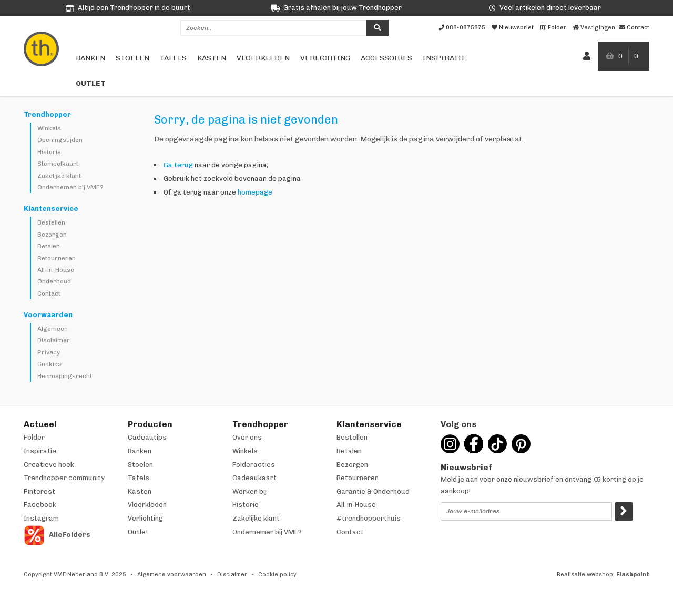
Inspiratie (444, 58)
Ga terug (178, 165)
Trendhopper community (64, 478)
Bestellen (51, 222)
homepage (255, 192)
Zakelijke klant (59, 175)
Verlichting (325, 58)
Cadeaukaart (254, 478)
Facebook (40, 505)
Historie (49, 152)
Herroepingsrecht (64, 376)
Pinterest (39, 491)
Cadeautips (147, 437)
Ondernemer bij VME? (267, 532)
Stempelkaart (57, 163)
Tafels (173, 58)
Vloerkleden (263, 58)
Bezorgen (52, 234)
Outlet (91, 83)
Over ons (247, 437)
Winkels (49, 128)
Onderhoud (54, 281)
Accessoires (386, 58)
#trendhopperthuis (368, 518)
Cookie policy (277, 574)
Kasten (211, 58)
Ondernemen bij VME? (70, 187)
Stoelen (132, 58)
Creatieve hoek (49, 465)
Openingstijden (60, 140)
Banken (90, 58)
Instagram (41, 518)
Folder (34, 437)
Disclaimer (53, 340)
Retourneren (56, 258)
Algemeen (52, 328)
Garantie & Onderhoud (373, 491)
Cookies (49, 364)
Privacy (48, 352)
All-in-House (55, 269)
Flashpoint (632, 574)
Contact (48, 293)
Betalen (48, 246)
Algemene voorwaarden (171, 574)
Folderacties (253, 465)
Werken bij (249, 491)
